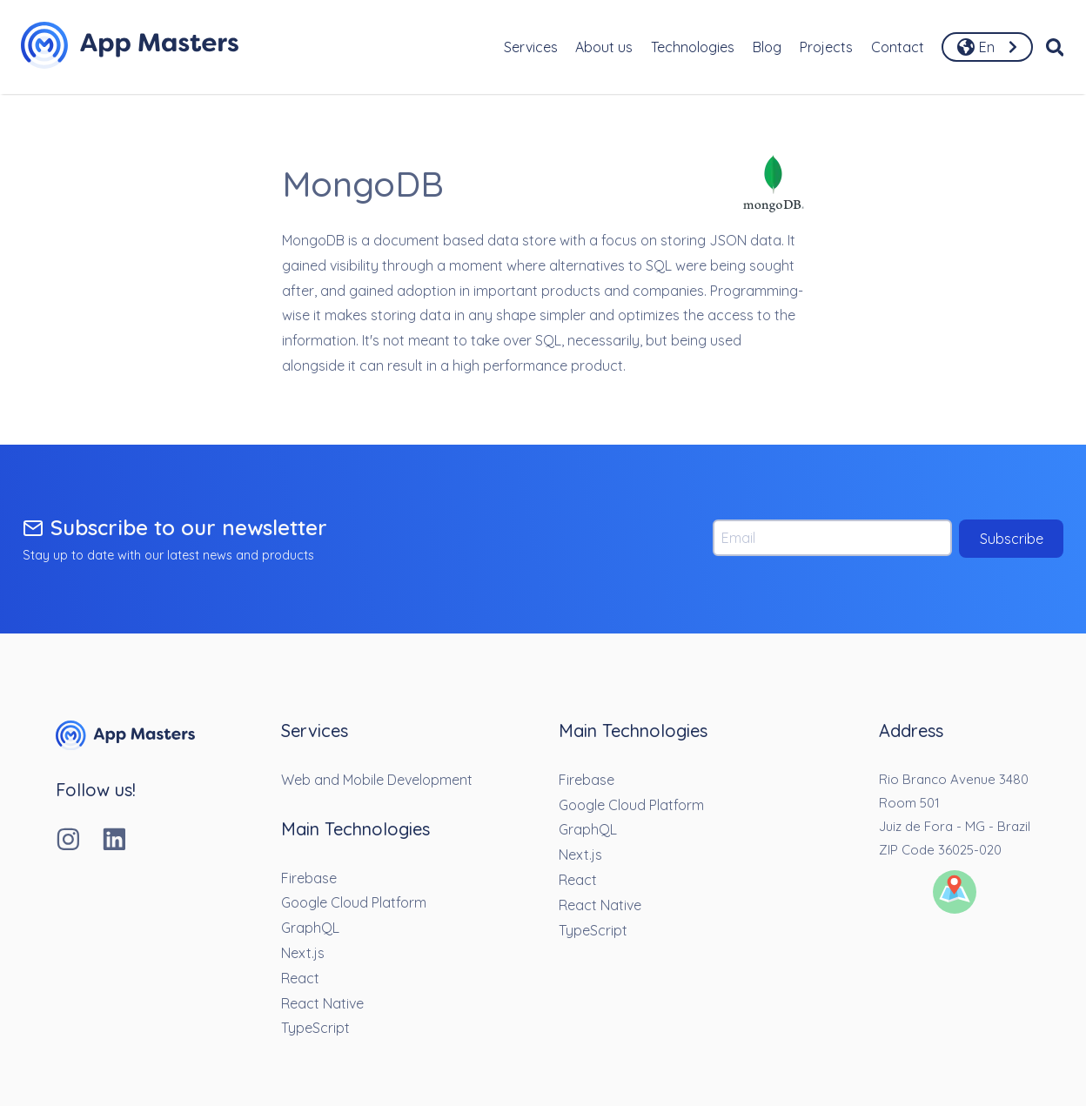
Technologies (692, 47)
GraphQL (310, 927)
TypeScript (315, 1027)
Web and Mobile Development (377, 779)
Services (531, 47)
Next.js (303, 953)
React (300, 978)
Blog (767, 47)
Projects (826, 47)
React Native (322, 1003)
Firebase (309, 878)
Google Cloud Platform (353, 902)
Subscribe (1011, 538)
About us (604, 47)
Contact (897, 47)
